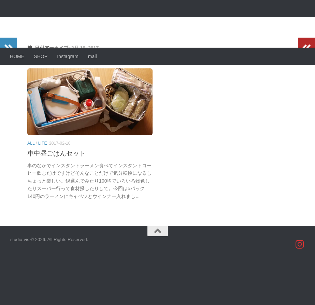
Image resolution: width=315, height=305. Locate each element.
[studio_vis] (300, 289)
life (42, 170)
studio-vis (39, 22)
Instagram (67, 56)
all (30, 170)
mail (92, 56)
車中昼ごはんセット (56, 180)
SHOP (40, 56)
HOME (17, 56)
